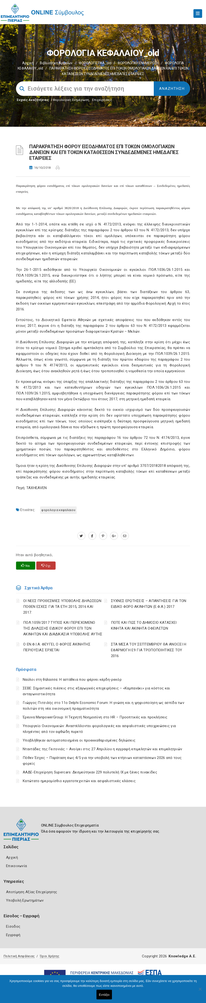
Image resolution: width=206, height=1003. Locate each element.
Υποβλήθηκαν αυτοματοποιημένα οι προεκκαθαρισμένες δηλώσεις (79, 740)
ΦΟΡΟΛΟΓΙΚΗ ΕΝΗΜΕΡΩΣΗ (138, 63)
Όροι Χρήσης (49, 956)
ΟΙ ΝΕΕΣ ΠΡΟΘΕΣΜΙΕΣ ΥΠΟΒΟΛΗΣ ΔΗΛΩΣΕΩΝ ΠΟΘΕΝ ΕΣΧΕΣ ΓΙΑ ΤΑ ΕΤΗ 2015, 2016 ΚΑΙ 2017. (62, 607)
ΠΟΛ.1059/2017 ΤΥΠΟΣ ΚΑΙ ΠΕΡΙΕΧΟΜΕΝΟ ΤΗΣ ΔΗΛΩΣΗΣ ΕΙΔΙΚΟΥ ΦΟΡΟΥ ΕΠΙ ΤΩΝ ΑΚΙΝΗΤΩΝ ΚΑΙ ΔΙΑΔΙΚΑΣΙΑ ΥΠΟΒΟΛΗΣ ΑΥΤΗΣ (62, 628)
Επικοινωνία (16, 866)
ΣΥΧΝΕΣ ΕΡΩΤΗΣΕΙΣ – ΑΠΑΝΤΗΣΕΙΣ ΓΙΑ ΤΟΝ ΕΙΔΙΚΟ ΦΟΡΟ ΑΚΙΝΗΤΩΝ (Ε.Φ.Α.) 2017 (148, 604)
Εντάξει (104, 994)
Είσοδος (13, 926)
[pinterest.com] (103, 536)
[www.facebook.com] (92, 536)
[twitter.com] (81, 536)
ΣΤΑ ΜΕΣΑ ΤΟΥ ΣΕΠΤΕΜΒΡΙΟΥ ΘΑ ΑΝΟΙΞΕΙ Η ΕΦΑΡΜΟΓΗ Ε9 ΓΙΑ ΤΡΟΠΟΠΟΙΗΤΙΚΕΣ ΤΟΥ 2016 (148, 650)
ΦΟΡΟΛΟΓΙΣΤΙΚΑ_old (95, 63)
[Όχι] (200, 991)
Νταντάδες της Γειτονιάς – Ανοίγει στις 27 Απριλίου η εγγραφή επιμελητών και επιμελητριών (102, 749)
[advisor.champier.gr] (124, 536)
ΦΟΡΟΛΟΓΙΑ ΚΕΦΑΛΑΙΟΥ (58, 510)
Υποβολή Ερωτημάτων (25, 900)
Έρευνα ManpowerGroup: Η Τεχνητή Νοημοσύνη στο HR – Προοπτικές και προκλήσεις (95, 717)
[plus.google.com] (114, 536)
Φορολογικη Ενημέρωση (71, 100)
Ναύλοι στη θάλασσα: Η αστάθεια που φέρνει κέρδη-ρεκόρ (72, 679)
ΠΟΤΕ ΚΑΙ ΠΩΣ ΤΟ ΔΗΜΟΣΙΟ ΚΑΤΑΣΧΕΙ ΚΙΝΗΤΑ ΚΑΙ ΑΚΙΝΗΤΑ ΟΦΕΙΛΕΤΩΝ (144, 625)
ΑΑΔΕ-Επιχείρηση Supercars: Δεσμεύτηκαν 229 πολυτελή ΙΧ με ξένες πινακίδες (90, 772)
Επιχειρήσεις (102, 100)
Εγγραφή (13, 935)
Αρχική (28, 63)
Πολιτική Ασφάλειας (19, 956)
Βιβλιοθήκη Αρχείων (56, 63)
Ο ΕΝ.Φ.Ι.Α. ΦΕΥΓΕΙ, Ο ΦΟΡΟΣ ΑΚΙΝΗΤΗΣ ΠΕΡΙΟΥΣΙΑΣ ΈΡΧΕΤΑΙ (56, 647)
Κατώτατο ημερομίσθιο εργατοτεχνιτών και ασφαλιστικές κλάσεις (79, 781)
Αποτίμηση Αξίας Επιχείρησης (31, 892)
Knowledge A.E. (182, 956)
